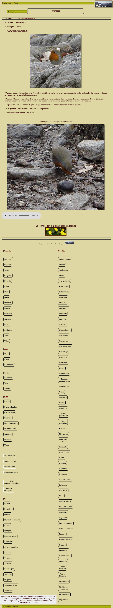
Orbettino (7, 434)
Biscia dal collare (10, 407)
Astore (61, 276)
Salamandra (9, 365)
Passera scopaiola (66, 529)
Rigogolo (7, 531)
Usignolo (7, 580)
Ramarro (7, 440)
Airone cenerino (65, 259)
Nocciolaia (63, 512)
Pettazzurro (63, 550)
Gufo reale (63, 474)
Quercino (7, 319)
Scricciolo (8, 542)
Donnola (7, 281)
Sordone (7, 553)
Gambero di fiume (11, 461)
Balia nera (63, 297)
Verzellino (8, 591)
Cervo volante (9, 456)
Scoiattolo (8, 330)
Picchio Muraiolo (62, 568)
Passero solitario (65, 539)
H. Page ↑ (11, 11)
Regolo (7, 525)
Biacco (7, 401)
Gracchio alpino (65, 480)
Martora (7, 308)
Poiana (7, 503)
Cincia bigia (63, 335)
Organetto (63, 518)
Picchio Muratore (62, 575)
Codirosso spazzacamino (64, 380)
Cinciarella (63, 357)
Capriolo (7, 265)
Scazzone (8, 378)
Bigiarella (62, 319)
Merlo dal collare (65, 507)
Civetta (62, 368)
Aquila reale (63, 270)
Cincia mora (63, 341)
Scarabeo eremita (11, 472)
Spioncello (8, 558)
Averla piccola (64, 281)
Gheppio (62, 463)
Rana (6, 354)
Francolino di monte (63, 440)
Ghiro (6, 292)
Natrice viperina (10, 429)
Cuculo (62, 403)
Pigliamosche (64, 600)
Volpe (6, 341)
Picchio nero (64, 582)
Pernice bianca (65, 556)
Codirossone (64, 386)
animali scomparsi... (9, 490)
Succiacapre (9, 569)
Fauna (15, 3)
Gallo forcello (64, 452)
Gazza (61, 458)
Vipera (6, 445)
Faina (6, 286)
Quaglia (7, 514)
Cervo (6, 270)
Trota (6, 383)
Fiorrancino (63, 434)
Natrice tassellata (11, 423)
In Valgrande (7, 3)
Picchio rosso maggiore (64, 588)
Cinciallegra (63, 352)
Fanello (62, 428)
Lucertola (7, 418)
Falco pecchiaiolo (63, 415)
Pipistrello (8, 314)
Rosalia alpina (9, 467)
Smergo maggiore (11, 547)
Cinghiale (8, 276)
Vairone (7, 389)
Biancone (62, 303)
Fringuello (63, 447)
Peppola (62, 545)
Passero (62, 534)
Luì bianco (63, 485)
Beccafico (63, 314)
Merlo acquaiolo (65, 501)
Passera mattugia (66, 523)
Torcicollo (8, 574)
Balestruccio (64, 286)
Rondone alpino (10, 536)
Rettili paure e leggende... (11, 482)
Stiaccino (7, 563)
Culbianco (63, 408)
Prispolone (8, 509)
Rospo (6, 359)
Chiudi (35, 603)
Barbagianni (63, 308)
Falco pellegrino (63, 422)
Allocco (62, 265)
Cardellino (63, 325)
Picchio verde (64, 594)
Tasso (6, 335)
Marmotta (8, 303)
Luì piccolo (63, 490)
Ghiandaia (63, 469)
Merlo (61, 496)
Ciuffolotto (63, 363)
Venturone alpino (10, 585)
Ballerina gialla (64, 292)
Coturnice (63, 397)
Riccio (6, 325)
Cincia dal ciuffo (65, 346)
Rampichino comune (12, 520)
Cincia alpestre (65, 330)
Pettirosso (63, 561)
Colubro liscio (9, 412)
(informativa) (25, 603)
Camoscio (8, 259)
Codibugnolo (64, 374)
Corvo (61, 392)
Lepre (6, 297)
